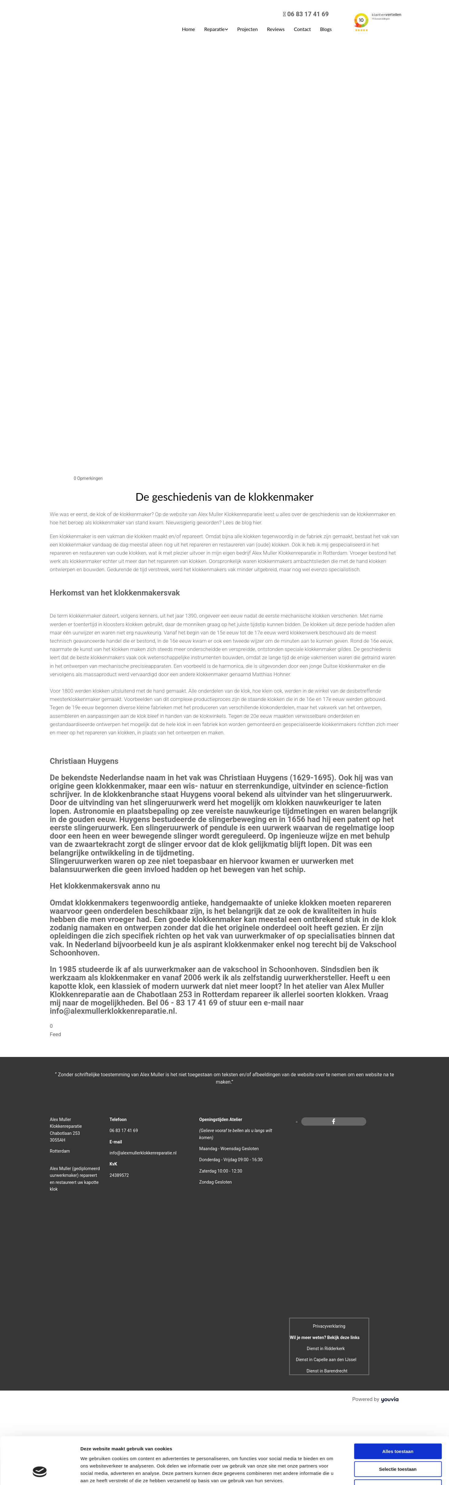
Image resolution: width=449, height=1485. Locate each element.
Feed (55, 1034)
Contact (302, 29)
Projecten (247, 29)
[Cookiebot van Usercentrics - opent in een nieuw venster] (40, 1335)
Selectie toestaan (398, 1290)
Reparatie (214, 29)
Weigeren (397, 1308)
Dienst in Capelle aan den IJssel (326, 1359)
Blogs (326, 29)
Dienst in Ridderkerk (326, 1348)
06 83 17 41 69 (308, 14)
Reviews (276, 29)
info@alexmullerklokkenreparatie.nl (143, 1152)
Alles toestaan (397, 1272)
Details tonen (331, 1335)
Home (188, 29)
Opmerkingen (88, 478)
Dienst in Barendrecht (326, 1370)
